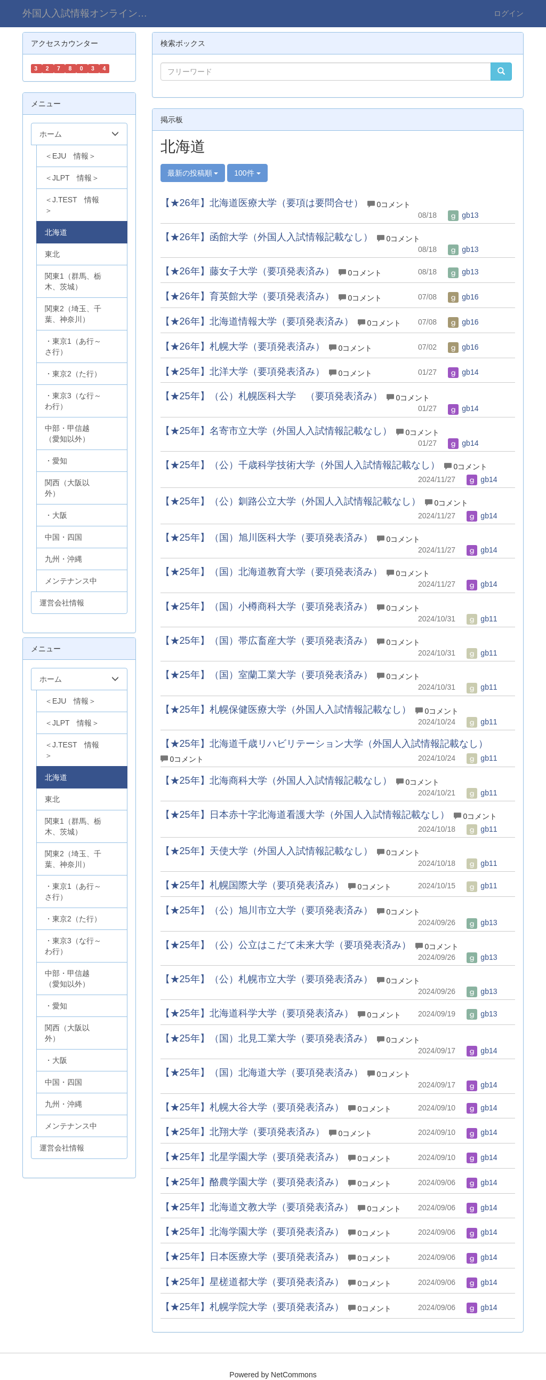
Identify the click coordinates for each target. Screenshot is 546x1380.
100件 (247, 173)
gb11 (482, 618)
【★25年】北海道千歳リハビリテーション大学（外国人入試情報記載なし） (324, 743)
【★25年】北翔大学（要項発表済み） (242, 1131)
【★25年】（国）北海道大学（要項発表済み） (261, 1072)
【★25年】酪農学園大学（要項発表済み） (252, 1182)
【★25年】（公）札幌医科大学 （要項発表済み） (271, 396)
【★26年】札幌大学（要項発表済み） (242, 346)
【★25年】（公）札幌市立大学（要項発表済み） (266, 979)
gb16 (463, 297)
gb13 (463, 215)
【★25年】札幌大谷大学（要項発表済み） (252, 1107)
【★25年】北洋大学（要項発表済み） (242, 371)
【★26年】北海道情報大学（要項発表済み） (257, 321)
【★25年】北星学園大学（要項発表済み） (252, 1157)
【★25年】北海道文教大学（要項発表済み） (257, 1207)
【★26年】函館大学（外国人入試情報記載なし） (266, 237)
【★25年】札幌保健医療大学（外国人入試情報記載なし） (285, 709)
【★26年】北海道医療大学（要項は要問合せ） (261, 203)
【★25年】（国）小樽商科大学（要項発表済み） (266, 606)
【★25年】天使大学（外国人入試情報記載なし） (266, 851)
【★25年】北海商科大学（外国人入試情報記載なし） (276, 780)
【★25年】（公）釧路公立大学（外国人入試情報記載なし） (290, 501)
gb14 (463, 372)
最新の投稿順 (193, 173)
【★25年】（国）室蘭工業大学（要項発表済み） (266, 674)
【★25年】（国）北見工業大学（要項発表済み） (266, 1038)
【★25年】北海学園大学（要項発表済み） (252, 1231)
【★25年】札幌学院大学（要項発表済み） (252, 1307)
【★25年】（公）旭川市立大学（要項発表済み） (266, 910)
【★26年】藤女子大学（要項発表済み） (247, 271)
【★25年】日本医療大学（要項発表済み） (252, 1256)
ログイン (509, 13)
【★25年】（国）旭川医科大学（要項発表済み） (266, 537)
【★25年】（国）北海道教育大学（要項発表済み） (271, 571)
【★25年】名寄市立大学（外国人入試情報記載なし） (276, 430)
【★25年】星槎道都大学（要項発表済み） (252, 1281)
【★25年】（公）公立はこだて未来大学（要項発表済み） (285, 945)
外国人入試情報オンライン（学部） (93, 13)
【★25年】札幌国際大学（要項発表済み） (252, 885)
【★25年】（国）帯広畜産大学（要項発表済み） (266, 640)
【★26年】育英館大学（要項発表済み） (247, 296)
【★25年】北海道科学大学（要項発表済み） (257, 1013)
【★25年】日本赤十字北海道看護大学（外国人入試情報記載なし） (304, 814)
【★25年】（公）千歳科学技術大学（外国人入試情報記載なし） (300, 465)
